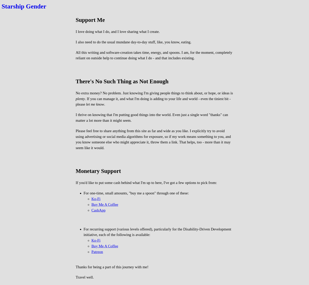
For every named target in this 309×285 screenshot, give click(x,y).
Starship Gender (24, 6)
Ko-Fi (96, 199)
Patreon (97, 252)
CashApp (98, 210)
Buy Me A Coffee (104, 204)
